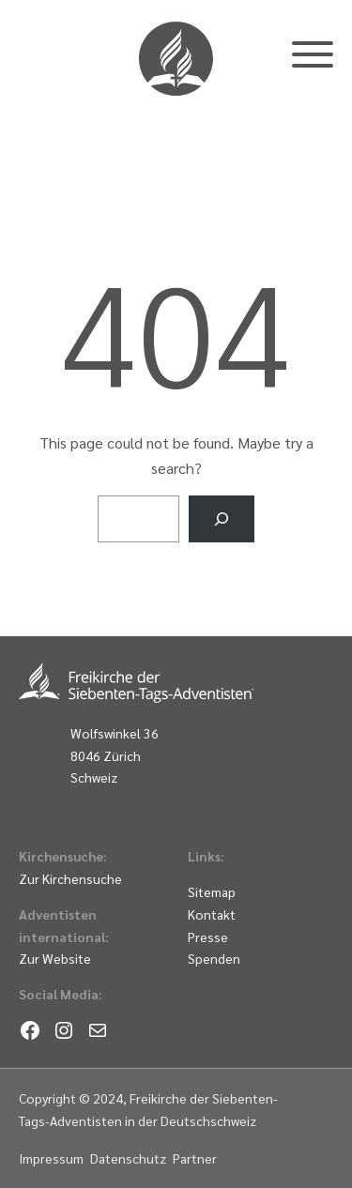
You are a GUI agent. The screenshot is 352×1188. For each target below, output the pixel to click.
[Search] (222, 518)
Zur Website (55, 958)
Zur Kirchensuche (70, 878)
